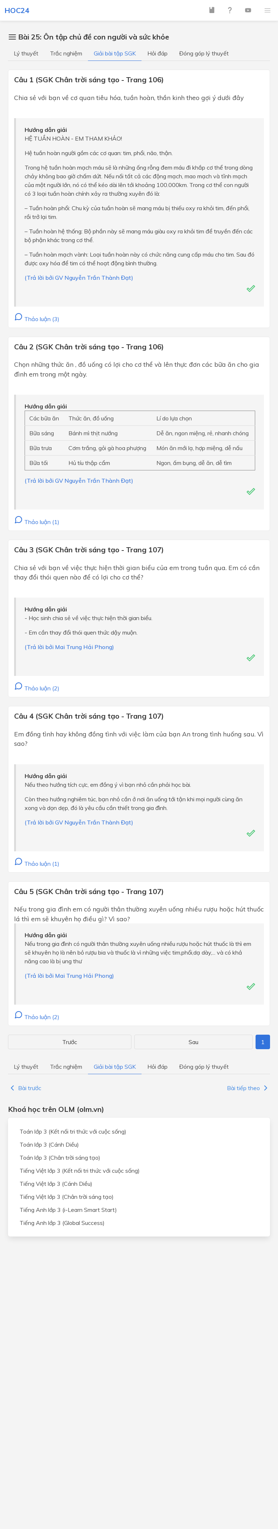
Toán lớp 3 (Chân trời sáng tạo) (60, 1157)
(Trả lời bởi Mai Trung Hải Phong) (69, 647)
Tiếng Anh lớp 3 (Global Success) (62, 1222)
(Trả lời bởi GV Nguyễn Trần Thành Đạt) (79, 277)
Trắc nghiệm (66, 53)
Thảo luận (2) (36, 688)
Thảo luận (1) (36, 521)
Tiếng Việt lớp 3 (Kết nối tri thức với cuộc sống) (80, 1170)
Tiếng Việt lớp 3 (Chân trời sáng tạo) (67, 1196)
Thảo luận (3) (36, 319)
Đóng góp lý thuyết (204, 53)
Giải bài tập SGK (115, 53)
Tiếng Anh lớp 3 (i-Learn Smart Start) (68, 1209)
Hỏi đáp (157, 53)
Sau (193, 1042)
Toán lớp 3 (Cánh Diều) (49, 1144)
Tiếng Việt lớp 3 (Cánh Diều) (56, 1183)
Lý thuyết (26, 53)
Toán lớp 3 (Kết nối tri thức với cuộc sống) (73, 1131)
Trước (69, 1042)
